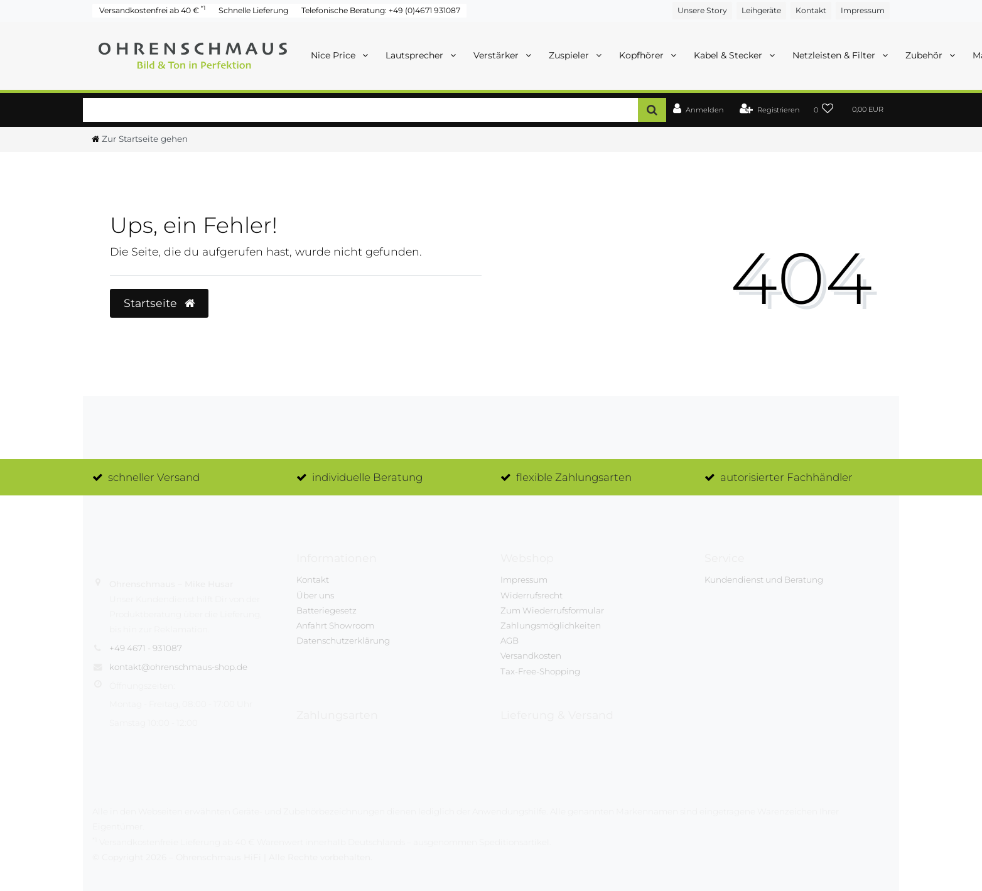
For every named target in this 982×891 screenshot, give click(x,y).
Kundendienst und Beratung (763, 580)
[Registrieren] (770, 110)
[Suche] (652, 109)
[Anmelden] (698, 110)
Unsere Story (702, 10)
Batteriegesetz (326, 610)
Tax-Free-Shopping (540, 671)
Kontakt (811, 10)
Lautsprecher (416, 55)
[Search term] (360, 109)
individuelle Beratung (367, 477)
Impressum (863, 10)
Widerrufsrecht (531, 595)
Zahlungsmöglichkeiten (550, 625)
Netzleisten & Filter (835, 55)
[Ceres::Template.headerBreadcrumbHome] (140, 139)
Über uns (315, 595)
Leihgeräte (761, 10)
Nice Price (334, 55)
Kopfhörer (642, 55)
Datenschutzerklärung (343, 640)
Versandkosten (530, 656)
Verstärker (497, 55)
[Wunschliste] (824, 110)
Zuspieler (570, 55)
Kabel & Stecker (729, 55)
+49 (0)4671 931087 (424, 10)
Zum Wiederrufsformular (552, 610)
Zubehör (925, 55)
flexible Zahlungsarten (574, 477)
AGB (509, 640)
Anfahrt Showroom (335, 625)
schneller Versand (154, 477)
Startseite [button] (159, 303)
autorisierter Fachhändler (786, 477)
